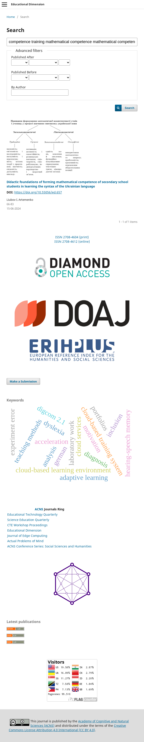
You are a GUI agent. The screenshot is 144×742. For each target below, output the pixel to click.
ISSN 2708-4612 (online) (72, 241)
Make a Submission (23, 381)
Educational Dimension (27, 4)
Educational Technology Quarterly (32, 514)
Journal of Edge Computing (27, 536)
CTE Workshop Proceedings (27, 525)
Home (11, 17)
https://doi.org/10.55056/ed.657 (38, 192)
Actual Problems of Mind (25, 541)
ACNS (39, 509)
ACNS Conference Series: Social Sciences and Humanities (49, 546)
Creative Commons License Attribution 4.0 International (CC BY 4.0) (67, 727)
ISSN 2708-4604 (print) (72, 237)
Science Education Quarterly (28, 520)
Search (129, 108)
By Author (18, 87)
